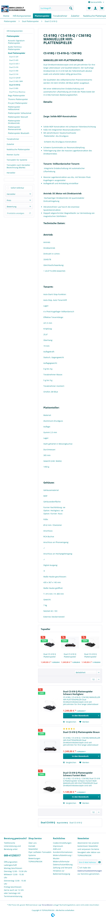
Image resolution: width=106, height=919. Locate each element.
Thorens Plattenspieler (18, 99)
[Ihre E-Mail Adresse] (87, 862)
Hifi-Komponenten (15, 31)
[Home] (6, 15)
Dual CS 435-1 (14, 64)
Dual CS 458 (13, 71)
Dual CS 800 (13, 88)
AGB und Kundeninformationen (63, 850)
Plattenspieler (13, 36)
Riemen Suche (13, 154)
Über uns (32, 843)
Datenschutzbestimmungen (90, 871)
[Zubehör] (75, 15)
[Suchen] (71, 8)
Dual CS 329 (13, 57)
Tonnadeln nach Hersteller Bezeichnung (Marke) (18, 166)
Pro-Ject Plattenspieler (17, 103)
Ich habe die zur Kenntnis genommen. (90, 870)
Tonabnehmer (13, 139)
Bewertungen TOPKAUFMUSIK (35, 860)
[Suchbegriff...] (56, 8)
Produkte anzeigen (19, 213)
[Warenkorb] (101, 8)
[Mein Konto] (95, 8)
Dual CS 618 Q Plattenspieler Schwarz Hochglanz (49, 655)
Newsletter (33, 849)
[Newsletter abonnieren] (99, 862)
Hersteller (11, 172)
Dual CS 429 (13, 60)
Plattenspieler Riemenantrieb (14, 128)
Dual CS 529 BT (15, 78)
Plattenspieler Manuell (18, 117)
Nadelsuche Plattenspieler (18, 149)
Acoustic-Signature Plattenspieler (16, 41)
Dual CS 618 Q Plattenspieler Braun (70, 655)
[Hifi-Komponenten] (22, 15)
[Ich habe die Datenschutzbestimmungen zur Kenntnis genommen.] (78, 867)
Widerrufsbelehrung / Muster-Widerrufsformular (62, 858)
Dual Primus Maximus (17, 92)
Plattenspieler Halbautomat (14, 108)
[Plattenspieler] (42, 15)
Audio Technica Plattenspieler (15, 48)
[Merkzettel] (89, 8)
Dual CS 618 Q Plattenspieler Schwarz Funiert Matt (90, 655)
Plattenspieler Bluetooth (18, 133)
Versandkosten (47, 905)
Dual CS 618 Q (14, 85)
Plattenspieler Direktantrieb (14, 121)
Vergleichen (69, 722)
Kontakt (31, 846)
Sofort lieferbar (17, 188)
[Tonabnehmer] (60, 15)
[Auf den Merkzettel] (84, 721)
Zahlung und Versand (62, 867)
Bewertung (11, 206)
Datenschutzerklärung (63, 864)
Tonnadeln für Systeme (17, 160)
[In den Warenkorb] (82, 715)
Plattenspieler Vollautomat (19, 113)
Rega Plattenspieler (16, 95)
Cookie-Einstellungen (62, 843)
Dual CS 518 (13, 74)
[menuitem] (56, 9)
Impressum (58, 846)
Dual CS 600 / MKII (16, 81)
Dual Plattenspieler (16, 53)
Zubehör (10, 144)
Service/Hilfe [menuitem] (95, 2)
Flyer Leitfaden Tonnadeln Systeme (39, 854)
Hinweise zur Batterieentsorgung (61, 872)
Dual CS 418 (13, 67)
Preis (9, 200)
